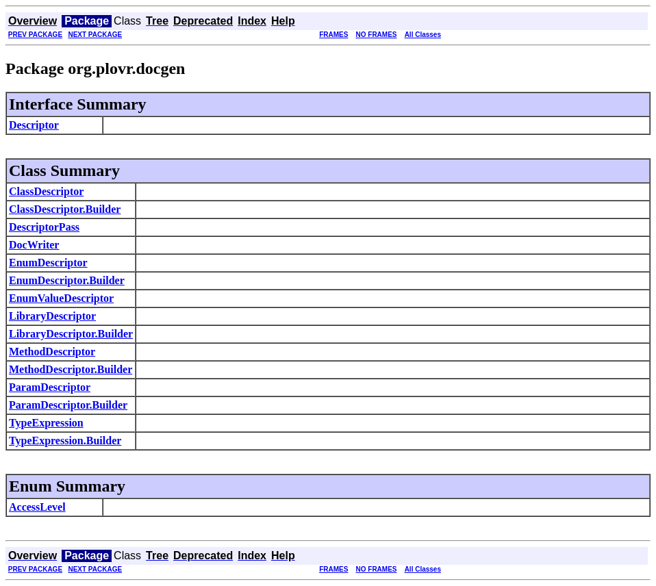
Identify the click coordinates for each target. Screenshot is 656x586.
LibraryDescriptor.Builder (71, 334)
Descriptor (34, 125)
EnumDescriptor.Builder (67, 280)
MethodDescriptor (52, 351)
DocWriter (34, 245)
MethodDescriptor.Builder (70, 369)
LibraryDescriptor (52, 316)
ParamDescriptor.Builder (68, 405)
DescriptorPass (44, 227)
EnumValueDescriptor (61, 298)
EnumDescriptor (48, 262)
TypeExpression (46, 423)
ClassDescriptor (46, 191)
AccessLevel (37, 507)
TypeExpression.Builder (65, 440)
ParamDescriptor (49, 387)
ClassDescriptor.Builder (65, 209)
